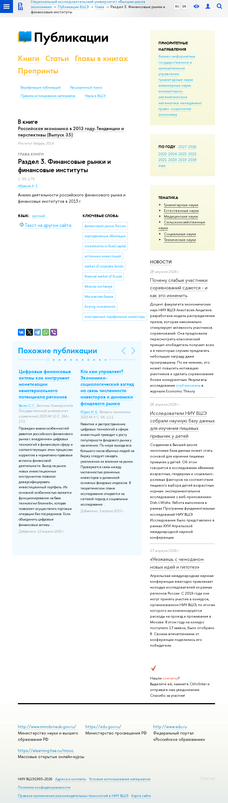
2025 (162, 153)
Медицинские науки (181, 216)
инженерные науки (174, 85)
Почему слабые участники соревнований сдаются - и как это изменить (179, 288)
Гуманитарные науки (181, 204)
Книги (29, 58)
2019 (182, 159)
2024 (172, 153)
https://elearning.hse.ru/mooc (46, 750)
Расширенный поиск (86, 87)
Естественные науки (181, 210)
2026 (192, 146)
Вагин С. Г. (27, 405)
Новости (161, 262)
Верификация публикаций (40, 87)
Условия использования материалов (119, 779)
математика (168, 102)
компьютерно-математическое (172, 93)
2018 (192, 159)
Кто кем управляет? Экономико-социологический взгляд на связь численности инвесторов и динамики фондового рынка (107, 387)
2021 (162, 159)
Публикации (71, 37)
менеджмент (191, 102)
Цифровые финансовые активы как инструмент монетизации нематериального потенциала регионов (45, 384)
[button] (48, 360)
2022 (192, 153)
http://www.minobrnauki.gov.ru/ (47, 726)
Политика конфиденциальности (44, 787)
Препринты (38, 71)
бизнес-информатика (176, 56)
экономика (167, 114)
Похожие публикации (57, 351)
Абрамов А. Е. (28, 186)
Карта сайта (141, 795)
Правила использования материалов (47, 96)
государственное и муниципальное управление (175, 68)
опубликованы (188, 385)
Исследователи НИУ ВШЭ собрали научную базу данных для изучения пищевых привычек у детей (182, 424)
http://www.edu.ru (170, 726)
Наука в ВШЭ (95, 96)
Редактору (207, 778)
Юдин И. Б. (89, 412)
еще (162, 165)
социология (181, 108)
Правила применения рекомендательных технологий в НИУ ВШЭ (73, 795)
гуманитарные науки (175, 79)
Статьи (57, 58)
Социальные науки (180, 233)
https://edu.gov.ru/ (103, 726)
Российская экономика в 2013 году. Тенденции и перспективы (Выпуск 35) (71, 131)
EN (184, 6)
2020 (172, 159)
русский (38, 216)
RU (177, 6)
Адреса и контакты (70, 779)
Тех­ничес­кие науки (180, 239)
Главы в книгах (101, 58)
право (163, 108)
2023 (182, 153)
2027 (182, 146)
